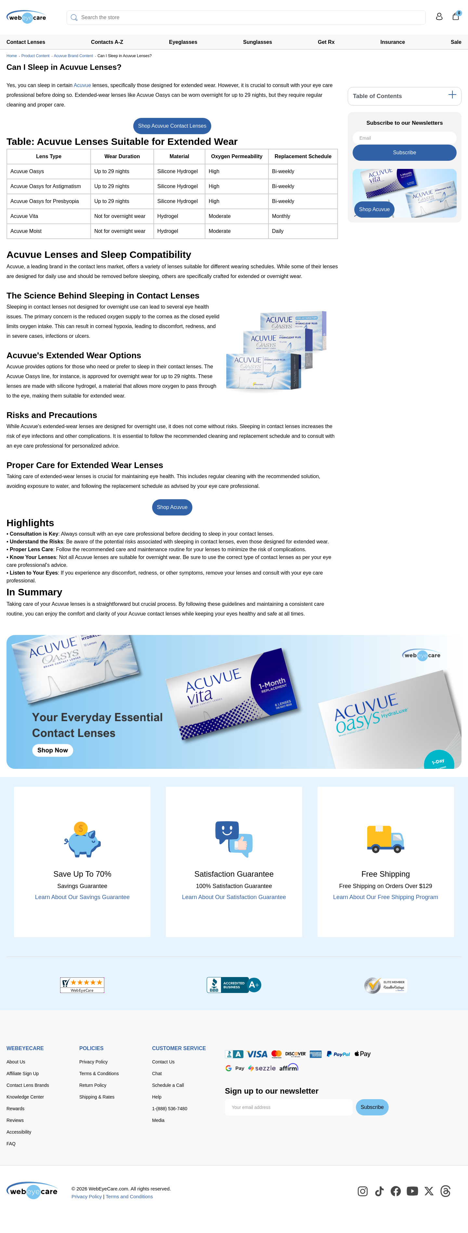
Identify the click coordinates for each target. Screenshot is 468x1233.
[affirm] (289, 1067)
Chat (157, 1073)
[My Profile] (439, 19)
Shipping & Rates (96, 1097)
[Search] (74, 17)
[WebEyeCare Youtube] (413, 1191)
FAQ (11, 1143)
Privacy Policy (93, 1061)
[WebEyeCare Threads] (446, 1191)
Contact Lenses (25, 42)
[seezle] (262, 1068)
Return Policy (92, 1085)
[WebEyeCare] (32, 1190)
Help (157, 1097)
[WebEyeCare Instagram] (363, 1191)
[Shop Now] (374, 209)
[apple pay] (363, 1054)
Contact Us (163, 1061)
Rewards (15, 1108)
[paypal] (338, 1054)
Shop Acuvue (172, 507)
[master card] (276, 1054)
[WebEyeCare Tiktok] (379, 1191)
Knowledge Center (25, 1097)
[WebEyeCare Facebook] (396, 1191)
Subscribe (404, 152)
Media (158, 1120)
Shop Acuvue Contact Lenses (172, 126)
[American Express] (315, 1054)
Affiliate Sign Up (22, 1073)
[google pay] (235, 1068)
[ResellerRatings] (385, 985)
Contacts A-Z (107, 42)
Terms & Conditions (99, 1073)
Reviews (15, 1120)
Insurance (393, 42)
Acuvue (82, 85)
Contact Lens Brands (27, 1085)
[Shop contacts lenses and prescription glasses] (26, 19)
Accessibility (18, 1132)
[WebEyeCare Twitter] (429, 1191)
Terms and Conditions (129, 1196)
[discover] (295, 1054)
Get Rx (326, 42)
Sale (456, 42)
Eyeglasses (183, 42)
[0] (456, 18)
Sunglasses (257, 42)
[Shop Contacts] (234, 702)
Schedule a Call (168, 1085)
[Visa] (256, 1054)
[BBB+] (234, 985)
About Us (15, 1061)
